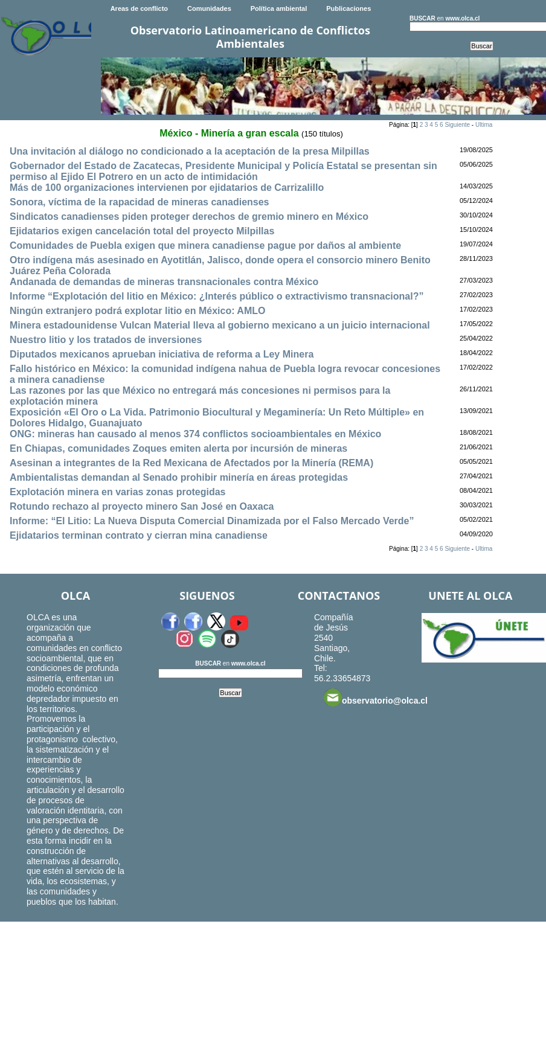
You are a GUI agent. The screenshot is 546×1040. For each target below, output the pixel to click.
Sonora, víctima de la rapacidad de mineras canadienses (139, 202)
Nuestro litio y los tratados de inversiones (106, 340)
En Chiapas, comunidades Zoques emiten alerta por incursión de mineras (178, 448)
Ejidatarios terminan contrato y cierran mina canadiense (139, 535)
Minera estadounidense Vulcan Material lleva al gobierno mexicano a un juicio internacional (220, 325)
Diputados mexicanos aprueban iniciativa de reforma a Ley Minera (161, 354)
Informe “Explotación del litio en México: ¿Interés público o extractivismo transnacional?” (216, 296)
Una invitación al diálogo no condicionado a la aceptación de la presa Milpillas (190, 151)
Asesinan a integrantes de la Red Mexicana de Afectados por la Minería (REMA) (191, 463)
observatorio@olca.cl (376, 698)
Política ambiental (279, 8)
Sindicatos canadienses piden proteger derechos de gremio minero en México (189, 216)
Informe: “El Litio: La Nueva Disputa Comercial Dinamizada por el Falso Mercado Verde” (212, 521)
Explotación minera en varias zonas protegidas (117, 492)
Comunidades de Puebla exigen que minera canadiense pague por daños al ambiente (205, 245)
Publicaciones (348, 8)
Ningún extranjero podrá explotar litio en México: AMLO (137, 311)
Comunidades (209, 8)
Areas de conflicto (139, 8)
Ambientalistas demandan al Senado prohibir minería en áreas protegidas (179, 477)
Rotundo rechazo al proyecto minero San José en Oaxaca (142, 506)
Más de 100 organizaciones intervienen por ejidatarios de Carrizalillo (167, 187)
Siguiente (457, 124)
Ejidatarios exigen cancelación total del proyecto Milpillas (142, 231)
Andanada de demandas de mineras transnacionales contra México (164, 282)
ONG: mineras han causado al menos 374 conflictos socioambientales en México (195, 434)
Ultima (483, 124)
